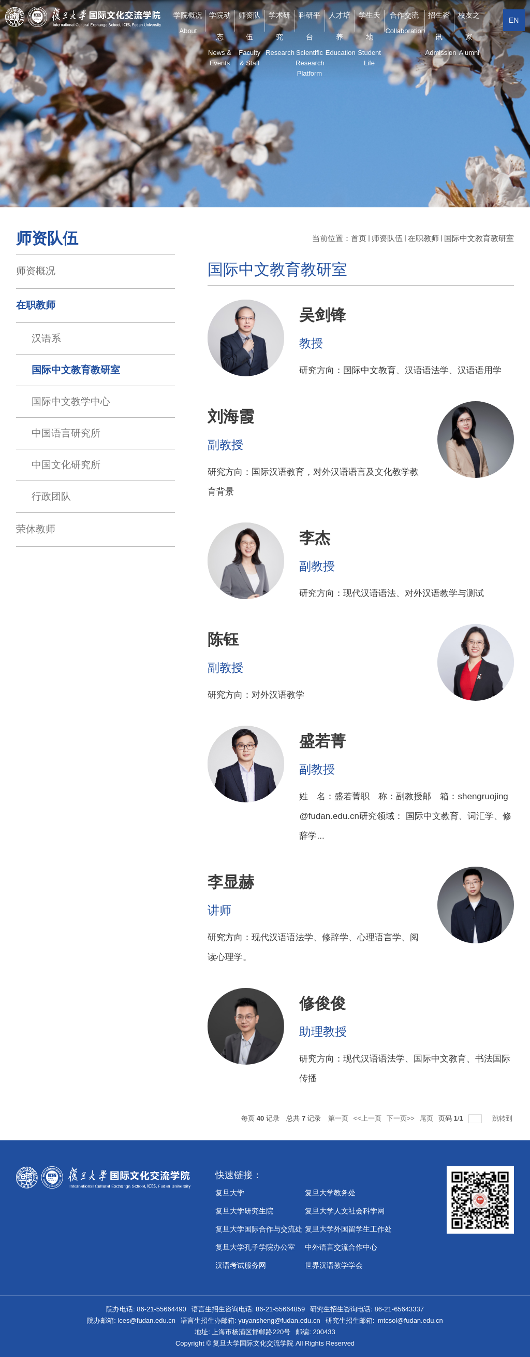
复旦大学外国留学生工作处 (348, 1229)
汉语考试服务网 (240, 1265)
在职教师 (423, 238)
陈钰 (223, 639)
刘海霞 (231, 416)
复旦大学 (229, 1193)
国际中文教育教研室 (479, 238)
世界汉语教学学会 (334, 1265)
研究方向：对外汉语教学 (256, 695)
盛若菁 (322, 741)
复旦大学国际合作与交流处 (258, 1229)
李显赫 (231, 881)
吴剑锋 (322, 314)
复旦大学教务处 (330, 1193)
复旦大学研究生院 (244, 1211)
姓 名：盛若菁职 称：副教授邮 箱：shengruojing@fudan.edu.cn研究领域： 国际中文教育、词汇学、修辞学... (405, 816)
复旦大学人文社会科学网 (345, 1211)
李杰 (314, 537)
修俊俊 (322, 1003)
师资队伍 (387, 238)
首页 (358, 238)
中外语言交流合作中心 (341, 1247)
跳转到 (503, 1118)
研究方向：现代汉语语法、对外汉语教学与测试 (391, 593)
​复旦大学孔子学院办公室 (255, 1247)
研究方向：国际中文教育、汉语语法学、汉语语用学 (400, 370)
